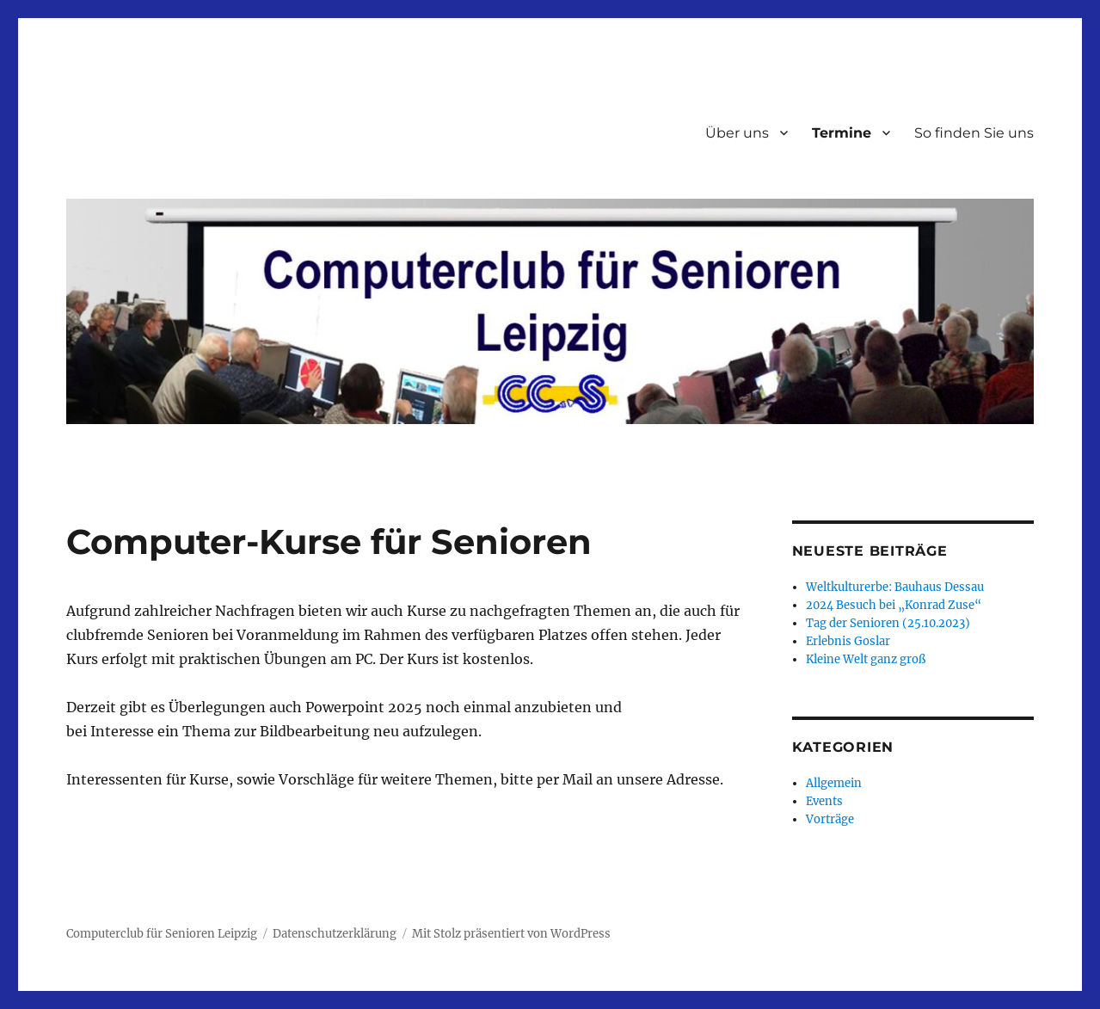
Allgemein (834, 783)
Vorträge (830, 819)
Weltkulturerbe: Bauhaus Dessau (895, 587)
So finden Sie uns (974, 133)
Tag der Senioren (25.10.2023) (888, 623)
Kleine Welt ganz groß (865, 659)
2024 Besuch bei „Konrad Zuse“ (893, 605)
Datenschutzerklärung (334, 933)
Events (824, 801)
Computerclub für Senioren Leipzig (161, 933)
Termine (841, 133)
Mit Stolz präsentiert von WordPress (511, 933)
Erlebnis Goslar (848, 641)
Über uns (737, 133)
